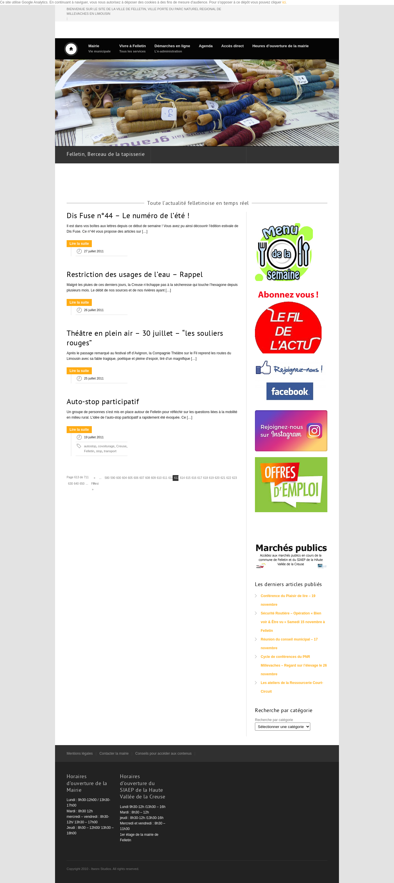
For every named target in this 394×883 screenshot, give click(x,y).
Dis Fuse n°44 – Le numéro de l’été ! (128, 216)
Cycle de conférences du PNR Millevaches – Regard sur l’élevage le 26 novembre (294, 665)
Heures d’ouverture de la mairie (280, 46)
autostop (90, 446)
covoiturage (106, 446)
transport (110, 451)
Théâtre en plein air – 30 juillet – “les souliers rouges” (145, 339)
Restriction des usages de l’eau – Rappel (135, 275)
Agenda (206, 46)
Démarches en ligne (172, 48)
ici (284, 2)
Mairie (99, 48)
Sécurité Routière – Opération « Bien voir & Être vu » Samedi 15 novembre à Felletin (293, 622)
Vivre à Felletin (132, 48)
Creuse (121, 446)
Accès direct (232, 46)
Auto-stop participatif (103, 402)
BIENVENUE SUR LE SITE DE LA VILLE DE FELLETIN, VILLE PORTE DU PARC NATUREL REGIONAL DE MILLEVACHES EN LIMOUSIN (144, 11)
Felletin (89, 451)
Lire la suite (79, 244)
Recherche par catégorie (274, 720)
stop (99, 451)
